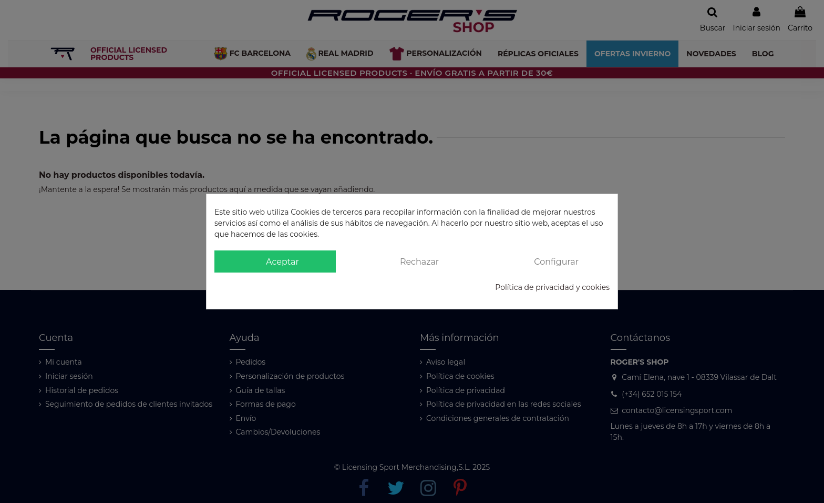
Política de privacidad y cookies (552, 287)
